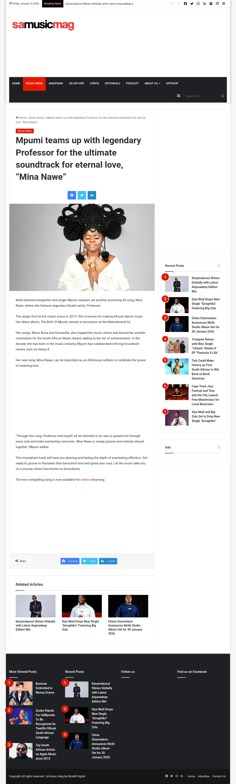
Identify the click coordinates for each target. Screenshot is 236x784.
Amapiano (56, 83)
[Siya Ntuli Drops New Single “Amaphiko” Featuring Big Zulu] (82, 606)
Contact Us (219, 776)
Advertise (204, 776)
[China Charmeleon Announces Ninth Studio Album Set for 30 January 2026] (128, 606)
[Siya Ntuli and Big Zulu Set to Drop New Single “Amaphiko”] (177, 418)
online (85, 480)
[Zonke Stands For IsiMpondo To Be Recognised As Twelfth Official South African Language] (21, 716)
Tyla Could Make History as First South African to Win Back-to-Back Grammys (205, 369)
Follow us (128, 672)
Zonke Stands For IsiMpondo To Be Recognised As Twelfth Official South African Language (46, 724)
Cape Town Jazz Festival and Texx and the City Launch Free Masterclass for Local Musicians (205, 395)
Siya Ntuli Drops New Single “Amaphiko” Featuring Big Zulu (80, 625)
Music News (34, 83)
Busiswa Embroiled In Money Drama (45, 688)
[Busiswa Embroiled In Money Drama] (21, 693)
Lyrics (94, 83)
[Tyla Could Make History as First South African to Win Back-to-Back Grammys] (177, 366)
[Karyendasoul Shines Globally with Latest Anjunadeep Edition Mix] (36, 606)
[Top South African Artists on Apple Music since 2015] (21, 751)
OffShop (172, 83)
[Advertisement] (160, 42)
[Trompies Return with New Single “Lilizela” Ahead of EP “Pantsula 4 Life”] (177, 345)
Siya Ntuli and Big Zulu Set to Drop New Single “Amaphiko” (206, 416)
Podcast (132, 83)
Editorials (112, 83)
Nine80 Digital (76, 776)
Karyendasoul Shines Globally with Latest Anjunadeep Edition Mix (105, 3)
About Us (151, 83)
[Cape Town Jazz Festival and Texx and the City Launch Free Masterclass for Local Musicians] (177, 392)
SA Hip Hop (76, 83)
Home (16, 83)
